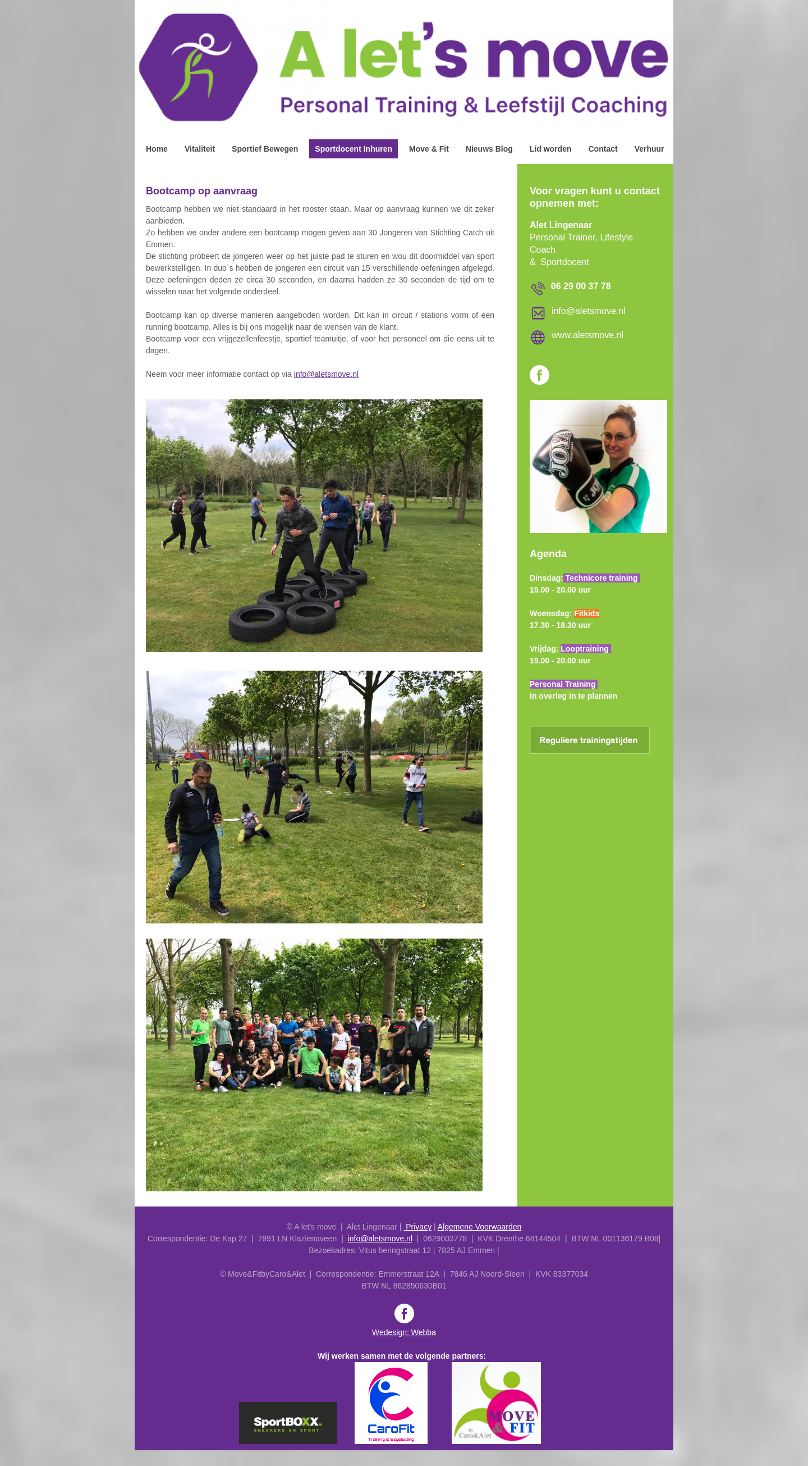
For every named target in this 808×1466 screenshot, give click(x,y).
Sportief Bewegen (265, 148)
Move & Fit (429, 148)
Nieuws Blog (489, 148)
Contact (603, 148)
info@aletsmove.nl (326, 374)
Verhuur (649, 148)
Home (157, 148)
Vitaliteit (200, 148)
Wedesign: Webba (404, 1332)
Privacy (417, 1226)
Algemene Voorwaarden (479, 1226)
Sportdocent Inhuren (353, 148)
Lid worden (551, 148)
